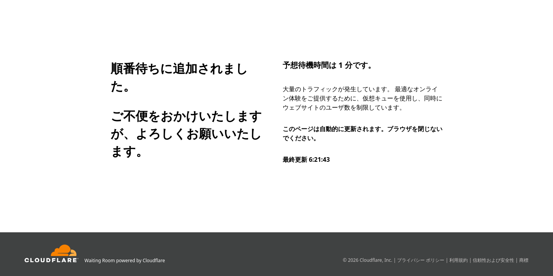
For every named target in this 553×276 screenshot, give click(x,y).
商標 (523, 260)
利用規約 (459, 260)
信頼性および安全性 (494, 260)
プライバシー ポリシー (421, 260)
